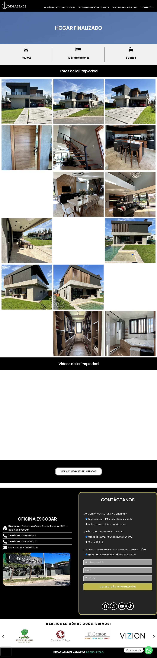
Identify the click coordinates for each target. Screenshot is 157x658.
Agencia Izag (95, 652)
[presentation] (6, 651)
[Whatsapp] (149, 650)
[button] (2, 636)
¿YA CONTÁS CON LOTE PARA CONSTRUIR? (105, 513)
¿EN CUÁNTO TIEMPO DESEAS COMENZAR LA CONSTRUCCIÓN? (114, 549)
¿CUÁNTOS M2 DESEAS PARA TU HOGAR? (103, 531)
